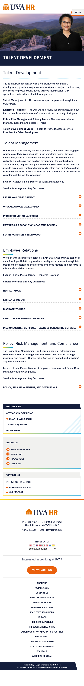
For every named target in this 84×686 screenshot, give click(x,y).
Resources (14, 463)
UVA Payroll (42, 636)
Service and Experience (19, 413)
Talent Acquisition (16, 424)
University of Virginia (42, 641)
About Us (42, 583)
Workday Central (42, 656)
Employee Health (42, 602)
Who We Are (13, 406)
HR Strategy (13, 430)
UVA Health (42, 651)
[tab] (42, 196)
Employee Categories (42, 597)
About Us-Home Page (18, 449)
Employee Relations (42, 607)
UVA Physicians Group (42, 646)
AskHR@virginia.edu (20, 487)
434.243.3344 (16, 492)
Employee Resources (42, 612)
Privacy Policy (28, 665)
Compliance (42, 588)
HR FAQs (42, 617)
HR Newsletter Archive (42, 627)
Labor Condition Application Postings (42, 632)
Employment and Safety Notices (48, 665)
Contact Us (42, 593)
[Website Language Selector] (42, 548)
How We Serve (15, 459)
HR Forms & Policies (42, 622)
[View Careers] (42, 570)
